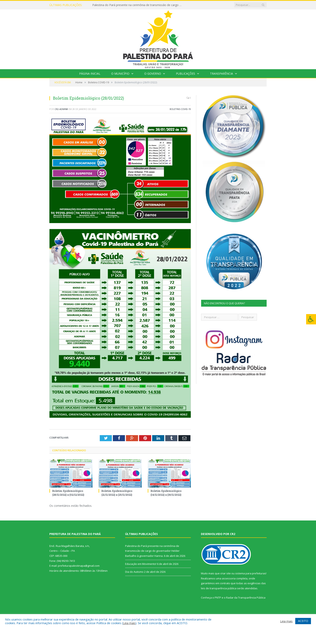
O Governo (152, 73)
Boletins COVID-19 (180, 109)
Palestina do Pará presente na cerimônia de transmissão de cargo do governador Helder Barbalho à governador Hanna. (138, 5)
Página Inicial (89, 73)
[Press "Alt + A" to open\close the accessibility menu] (311, 319)
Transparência (221, 73)
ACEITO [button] (303, 621)
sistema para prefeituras (250, 573)
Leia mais (129, 623)
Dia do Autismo (134, 572)
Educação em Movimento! (140, 564)
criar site (225, 573)
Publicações (185, 73)
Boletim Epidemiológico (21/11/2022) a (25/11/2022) (116, 492)
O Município (120, 73)
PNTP (218, 597)
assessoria (229, 578)
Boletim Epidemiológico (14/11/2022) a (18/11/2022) (166, 492)
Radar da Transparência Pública (245, 597)
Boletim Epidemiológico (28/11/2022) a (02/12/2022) (68, 492)
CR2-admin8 (61, 109)
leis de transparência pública (218, 588)
